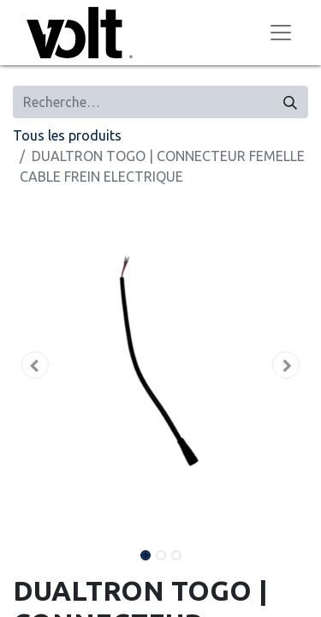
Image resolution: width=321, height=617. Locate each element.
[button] (35, 365)
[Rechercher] (290, 102)
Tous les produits (67, 135)
